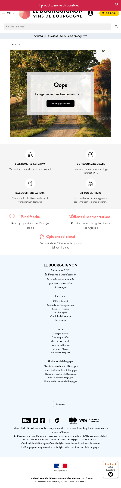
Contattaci (60, 404)
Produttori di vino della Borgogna (60, 381)
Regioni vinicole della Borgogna (60, 374)
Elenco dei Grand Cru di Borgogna (60, 370)
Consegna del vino (61, 334)
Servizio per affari (60, 337)
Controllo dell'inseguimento (60, 305)
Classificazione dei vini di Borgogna (60, 366)
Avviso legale (60, 312)
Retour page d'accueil (60, 103)
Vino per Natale (60, 349)
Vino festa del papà (60, 352)
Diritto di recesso (60, 309)
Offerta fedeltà (60, 301)
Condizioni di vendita (60, 316)
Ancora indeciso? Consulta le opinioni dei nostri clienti (60, 245)
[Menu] (116, 463)
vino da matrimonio (60, 341)
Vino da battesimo (61, 345)
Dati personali (60, 320)
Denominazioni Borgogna (60, 378)
